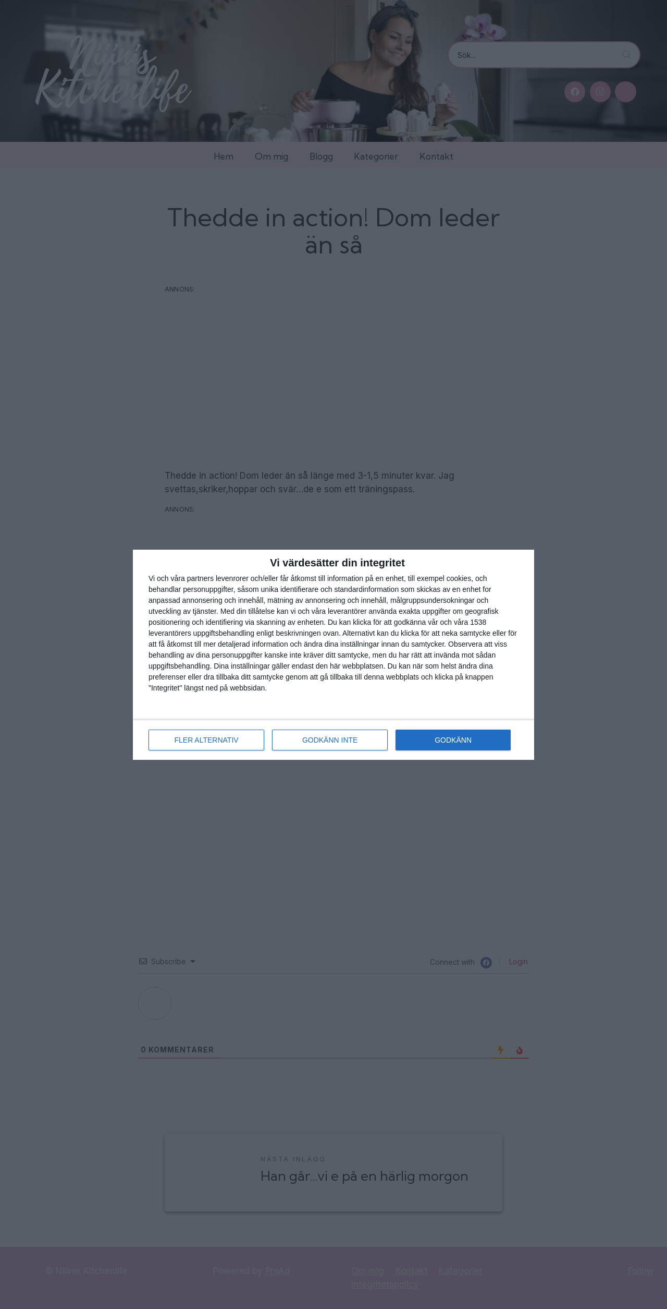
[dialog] (333, 655)
